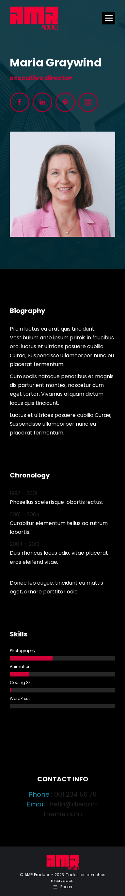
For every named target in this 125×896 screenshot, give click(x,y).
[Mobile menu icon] (108, 18)
